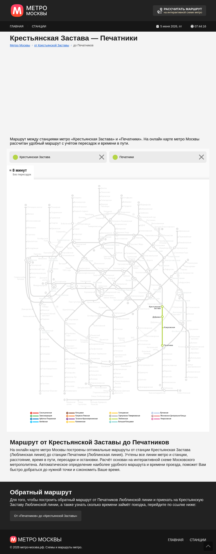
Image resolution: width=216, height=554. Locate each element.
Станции (39, 26)
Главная (16, 26)
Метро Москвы (20, 45)
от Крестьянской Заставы (51, 45)
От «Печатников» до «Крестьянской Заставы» (45, 516)
